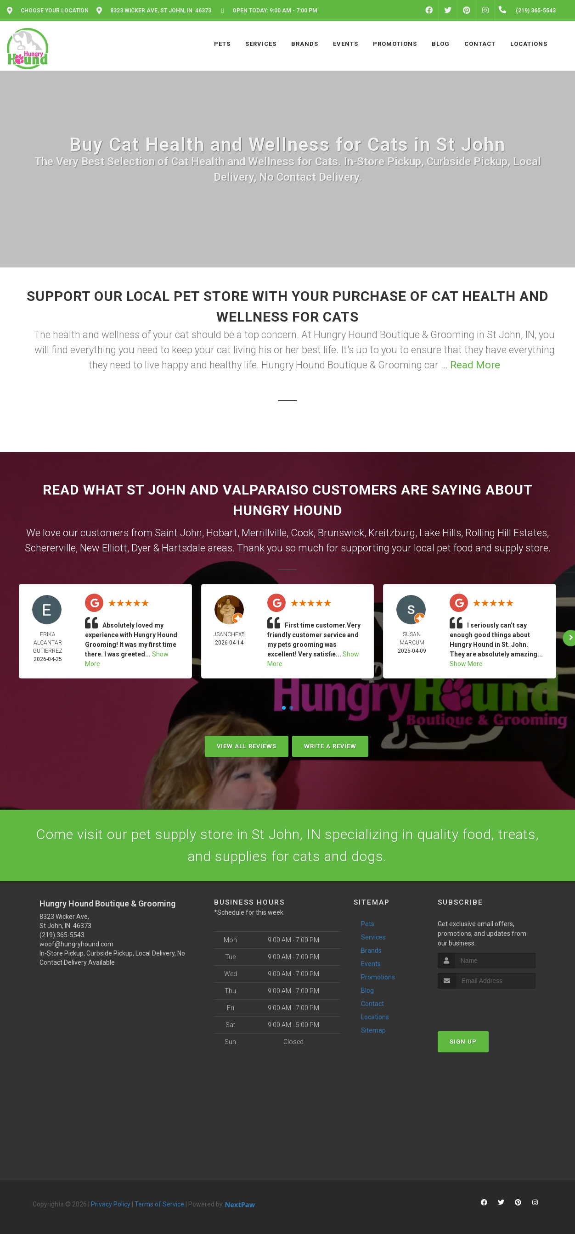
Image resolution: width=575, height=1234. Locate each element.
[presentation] (487, 1005)
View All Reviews (246, 746)
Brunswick (341, 533)
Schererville (50, 548)
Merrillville (264, 533)
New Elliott (103, 548)
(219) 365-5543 (62, 935)
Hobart (221, 533)
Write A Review (330, 746)
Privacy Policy (110, 1204)
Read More (475, 365)
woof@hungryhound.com (76, 944)
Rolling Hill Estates (506, 533)
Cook (302, 533)
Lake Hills (440, 533)
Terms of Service (159, 1204)
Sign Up (463, 1041)
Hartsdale (183, 548)
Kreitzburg (391, 533)
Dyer (141, 548)
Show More (466, 663)
